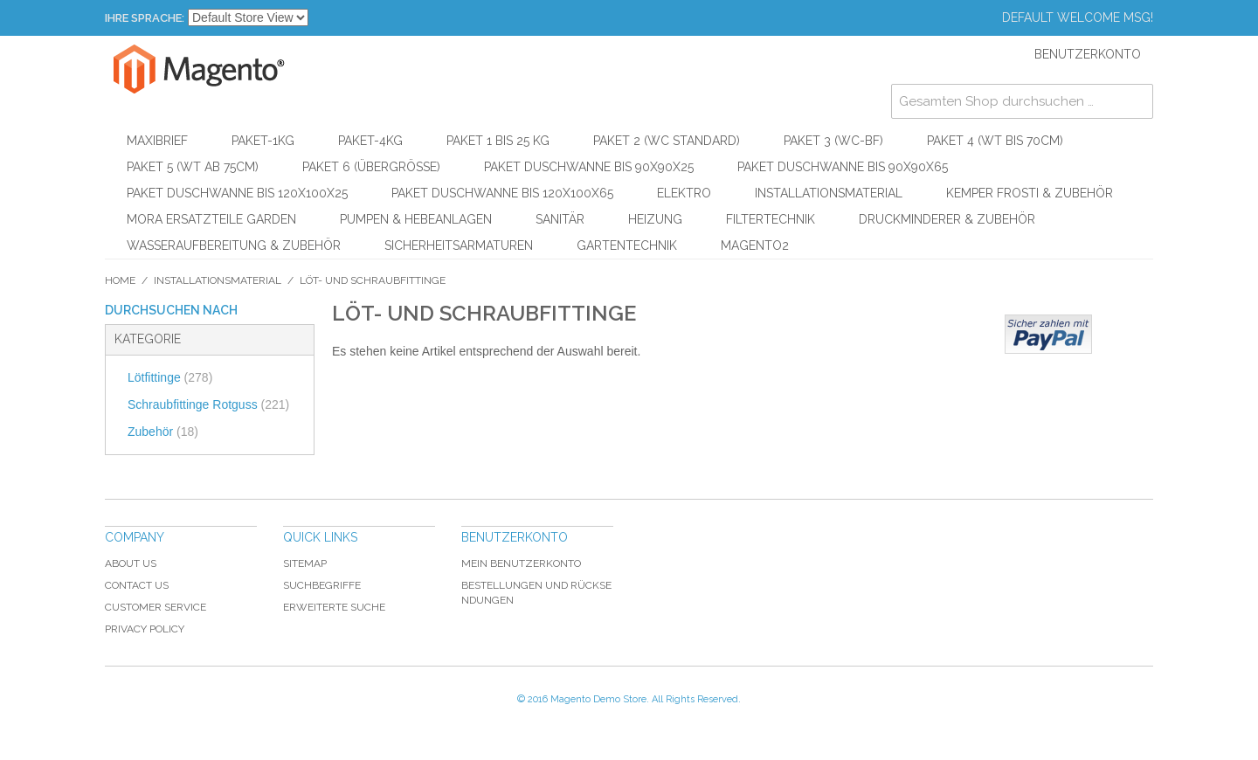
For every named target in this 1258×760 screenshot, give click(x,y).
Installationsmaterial (828, 193)
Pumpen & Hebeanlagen (416, 219)
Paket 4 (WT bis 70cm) (995, 141)
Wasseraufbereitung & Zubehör (234, 245)
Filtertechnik (770, 219)
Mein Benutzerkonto (521, 563)
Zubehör (163, 432)
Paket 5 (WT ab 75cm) (193, 167)
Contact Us (137, 585)
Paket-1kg (263, 141)
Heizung (655, 219)
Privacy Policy (144, 629)
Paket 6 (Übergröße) (371, 167)
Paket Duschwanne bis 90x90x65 (842, 167)
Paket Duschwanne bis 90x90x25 (589, 167)
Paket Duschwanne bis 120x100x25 (237, 193)
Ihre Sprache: (144, 17)
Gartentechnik (627, 245)
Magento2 (755, 245)
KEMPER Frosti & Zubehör (1029, 193)
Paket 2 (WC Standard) (666, 141)
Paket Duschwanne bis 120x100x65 (502, 193)
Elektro (684, 193)
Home (120, 280)
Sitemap (305, 563)
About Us (130, 563)
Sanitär (560, 219)
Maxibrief (157, 141)
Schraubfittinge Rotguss (208, 404)
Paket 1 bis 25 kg (498, 141)
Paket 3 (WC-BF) (833, 141)
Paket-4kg (370, 141)
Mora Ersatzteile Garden (211, 219)
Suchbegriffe (322, 585)
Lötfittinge (170, 377)
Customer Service (155, 607)
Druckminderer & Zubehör (947, 219)
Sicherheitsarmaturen (458, 245)
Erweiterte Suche (334, 607)
